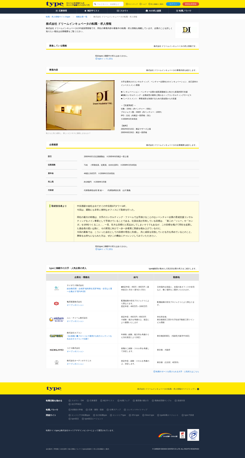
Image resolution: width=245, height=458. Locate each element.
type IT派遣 (189, 415)
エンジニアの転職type (80, 415)
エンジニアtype (119, 415)
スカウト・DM (77, 400)
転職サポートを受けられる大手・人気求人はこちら (177, 372)
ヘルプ (144, 4)
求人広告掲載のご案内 (101, 449)
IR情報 (56, 449)
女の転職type (101, 415)
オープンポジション (75, 305)
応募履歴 (93, 400)
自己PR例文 (76, 404)
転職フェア (125, 400)
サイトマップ (133, 4)
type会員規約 (87, 449)
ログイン (173, 4)
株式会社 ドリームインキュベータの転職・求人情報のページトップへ (166, 389)
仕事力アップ (115, 410)
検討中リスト (108, 400)
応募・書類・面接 (96, 410)
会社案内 (49, 449)
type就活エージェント (94, 419)
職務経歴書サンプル (163, 400)
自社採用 (63, 449)
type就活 (75, 419)
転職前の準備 (77, 410)
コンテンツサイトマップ (137, 410)
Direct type (149, 415)
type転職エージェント (169, 415)
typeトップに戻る (105, 59)
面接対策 (181, 400)
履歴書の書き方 (142, 400)
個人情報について (74, 449)
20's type (135, 415)
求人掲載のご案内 (157, 4)
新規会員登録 (190, 4)
